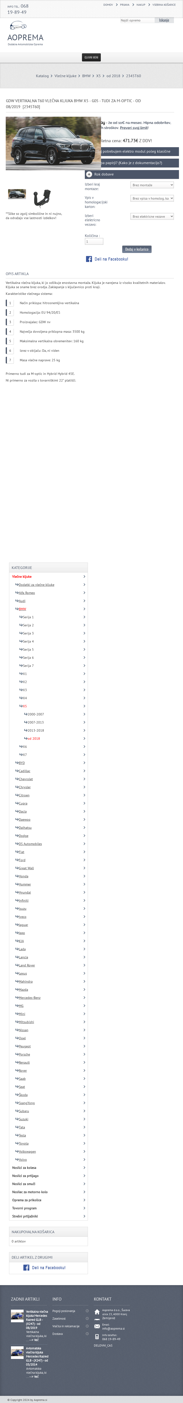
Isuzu (20, 908)
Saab (20, 1078)
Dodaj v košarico (136, 249)
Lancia (21, 957)
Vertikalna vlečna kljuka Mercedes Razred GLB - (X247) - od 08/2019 (37, 1320)
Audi (20, 601)
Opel (20, 1038)
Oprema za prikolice (26, 1200)
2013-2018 (34, 730)
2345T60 (133, 75)
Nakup (141, 4)
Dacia (21, 811)
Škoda (21, 1095)
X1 (23, 674)
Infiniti (22, 900)
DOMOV (108, 4)
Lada (20, 949)
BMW (86, 75)
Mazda (21, 989)
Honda (21, 876)
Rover (21, 1070)
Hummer (23, 884)
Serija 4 (26, 641)
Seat (20, 1087)
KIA (19, 941)
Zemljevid (108, 1318)
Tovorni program (24, 1208)
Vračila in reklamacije (66, 1326)
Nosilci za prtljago (25, 1176)
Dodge (21, 836)
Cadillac (22, 771)
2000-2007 (34, 714)
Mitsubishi (24, 1022)
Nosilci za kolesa (24, 1168)
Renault (22, 1062)
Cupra (21, 803)
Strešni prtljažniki (25, 1216)
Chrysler (23, 787)
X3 (23, 690)
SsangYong (25, 1103)
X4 (23, 698)
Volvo (21, 1159)
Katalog (42, 75)
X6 (23, 746)
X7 (23, 755)
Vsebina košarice (164, 4)
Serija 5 (26, 649)
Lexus (21, 973)
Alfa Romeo (25, 593)
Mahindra (24, 981)
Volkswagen (25, 1151)
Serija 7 (26, 666)
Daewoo (22, 819)
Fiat (19, 852)
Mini (20, 1014)
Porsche (22, 1054)
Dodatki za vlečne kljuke (34, 585)
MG (19, 1006)
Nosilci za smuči (23, 1184)
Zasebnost (59, 1319)
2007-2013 (34, 722)
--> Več (34, 1340)
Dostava (57, 1334)
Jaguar (21, 925)
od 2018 (113, 75)
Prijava (124, 4)
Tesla (20, 1135)
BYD (20, 763)
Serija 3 (26, 633)
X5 (98, 75)
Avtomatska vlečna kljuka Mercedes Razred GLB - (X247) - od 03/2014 (37, 1356)
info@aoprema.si (113, 1329)
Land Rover (25, 965)
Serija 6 (26, 657)
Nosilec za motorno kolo (30, 1192)
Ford (20, 860)
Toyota (22, 1143)
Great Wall (24, 868)
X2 (23, 682)
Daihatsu (23, 827)
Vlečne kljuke (65, 75)
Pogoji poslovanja (63, 1311)
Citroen (22, 795)
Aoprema (34, 39)
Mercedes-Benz (28, 998)
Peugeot (23, 1046)
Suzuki (21, 1119)
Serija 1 (26, 617)
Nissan (21, 1030)
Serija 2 (26, 625)
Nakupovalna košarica (33, 1231)
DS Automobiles (28, 844)
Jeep (20, 933)
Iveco (20, 917)
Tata (20, 1127)
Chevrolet (24, 779)
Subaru (22, 1111)
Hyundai (23, 892)
